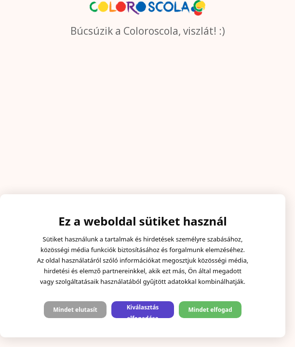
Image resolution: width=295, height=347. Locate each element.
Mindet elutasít (75, 310)
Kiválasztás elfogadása (143, 310)
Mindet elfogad (210, 310)
